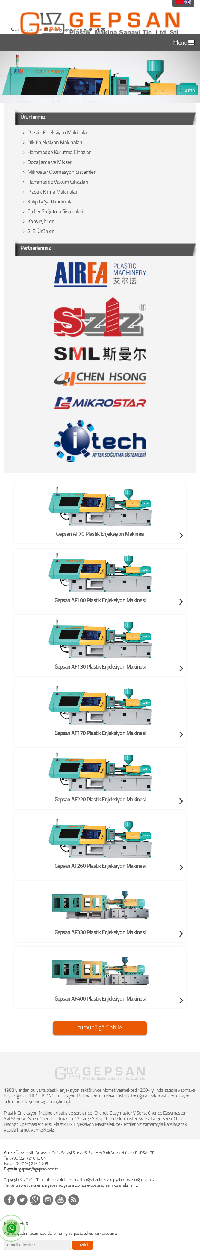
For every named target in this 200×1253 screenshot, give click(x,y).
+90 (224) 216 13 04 (28, 1158)
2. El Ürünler (38, 232)
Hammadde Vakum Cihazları (55, 182)
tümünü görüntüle (100, 1028)
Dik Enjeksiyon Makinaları (52, 143)
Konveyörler (38, 222)
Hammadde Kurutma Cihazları (57, 153)
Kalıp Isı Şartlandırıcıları (49, 202)
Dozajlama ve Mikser (47, 162)
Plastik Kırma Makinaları (50, 192)
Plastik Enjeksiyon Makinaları (56, 133)
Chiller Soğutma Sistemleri (53, 212)
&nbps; (22, 1199)
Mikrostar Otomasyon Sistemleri (59, 172)
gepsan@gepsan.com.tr (38, 1169)
